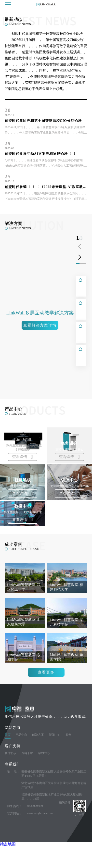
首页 (8, 734)
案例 (68, 734)
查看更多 (46, 672)
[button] (79, 257)
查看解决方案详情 (40, 325)
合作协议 (10, 753)
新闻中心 (55, 734)
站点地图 (8, 844)
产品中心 (21, 734)
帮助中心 (44, 753)
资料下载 (27, 753)
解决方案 (38, 734)
